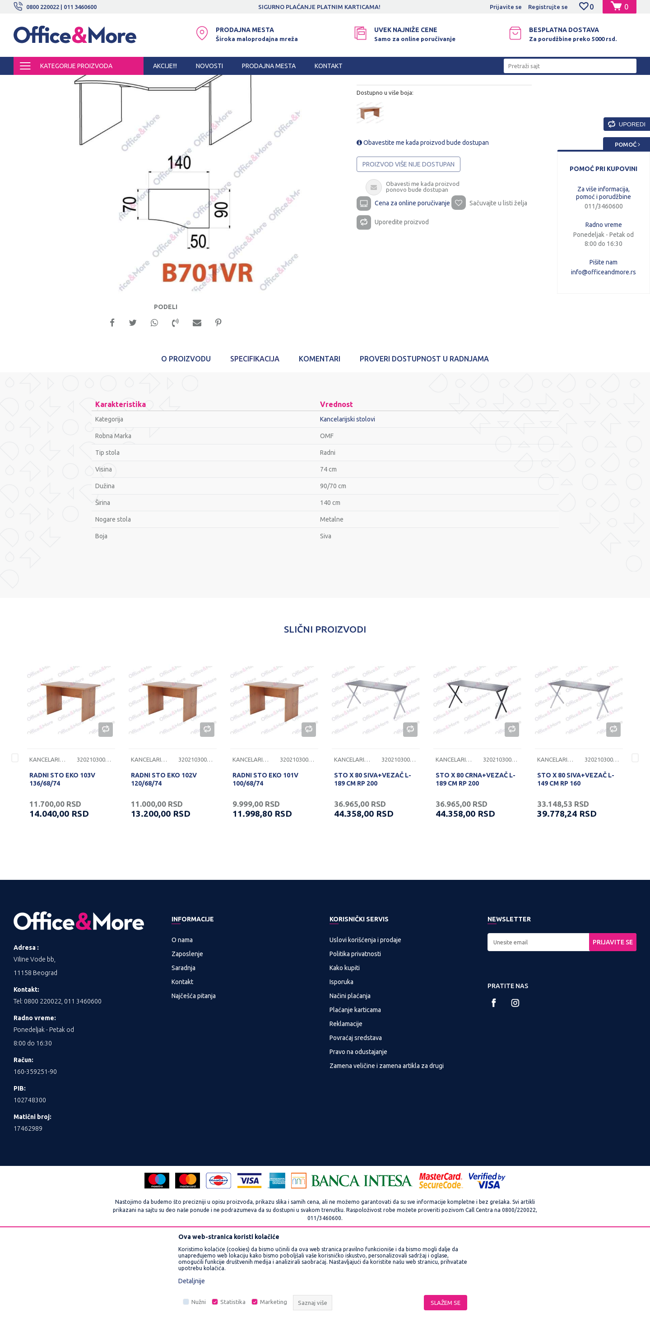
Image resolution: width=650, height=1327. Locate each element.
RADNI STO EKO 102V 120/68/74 (164, 861)
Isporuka (341, 1064)
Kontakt (182, 1064)
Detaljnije (191, 1281)
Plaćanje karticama (355, 1092)
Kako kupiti (345, 1050)
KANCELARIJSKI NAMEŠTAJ (123, 83)
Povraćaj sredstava (356, 1120)
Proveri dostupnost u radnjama (424, 441)
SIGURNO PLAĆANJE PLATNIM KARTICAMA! (324, 7)
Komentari (319, 441)
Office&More (31, 83)
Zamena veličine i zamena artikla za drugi (387, 1148)
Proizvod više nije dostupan (408, 251)
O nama (182, 1022)
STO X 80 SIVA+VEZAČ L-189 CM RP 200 (372, 861)
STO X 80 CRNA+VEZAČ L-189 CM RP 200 (475, 861)
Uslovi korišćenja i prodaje (365, 1022)
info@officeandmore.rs (603, 272)
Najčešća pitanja (194, 1078)
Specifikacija (254, 441)
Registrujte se (548, 7)
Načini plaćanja (350, 1078)
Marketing (273, 1302)
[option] (325, 7)
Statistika (233, 1302)
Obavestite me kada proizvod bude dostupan (423, 229)
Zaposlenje (187, 1036)
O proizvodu (186, 441)
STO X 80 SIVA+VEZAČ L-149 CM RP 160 (575, 861)
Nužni (198, 1302)
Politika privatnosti (355, 1036)
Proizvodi (67, 83)
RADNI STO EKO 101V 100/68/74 (265, 861)
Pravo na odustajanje (358, 1134)
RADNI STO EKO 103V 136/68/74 (62, 861)
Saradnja (183, 1050)
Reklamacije (346, 1106)
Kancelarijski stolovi (192, 83)
